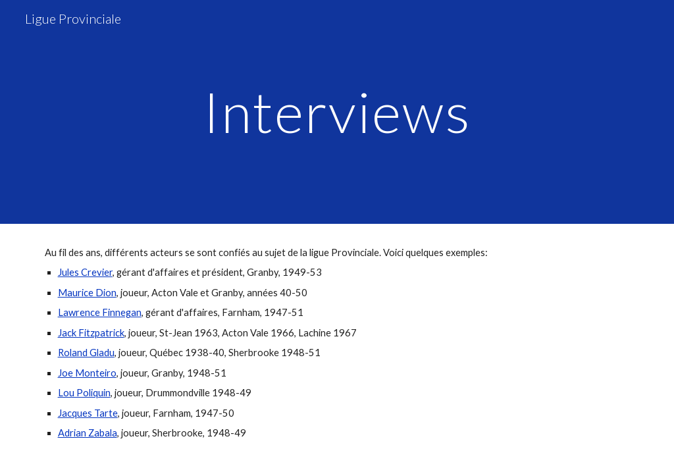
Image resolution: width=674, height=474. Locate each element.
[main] (336, 111)
